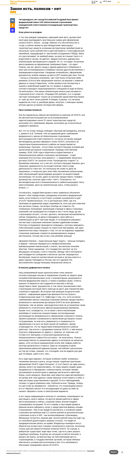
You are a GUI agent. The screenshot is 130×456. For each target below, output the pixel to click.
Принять (114, 452)
